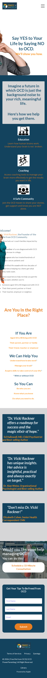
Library (24, 668)
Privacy (27, 653)
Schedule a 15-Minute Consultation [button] (23, 567)
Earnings (36, 653)
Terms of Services (14, 653)
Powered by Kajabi (24, 672)
